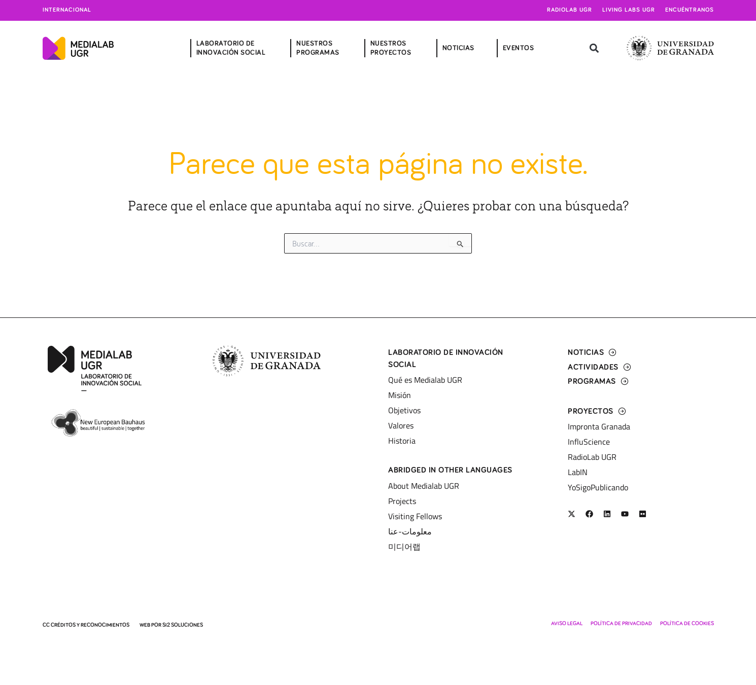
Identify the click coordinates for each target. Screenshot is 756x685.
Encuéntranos (689, 10)
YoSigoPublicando (598, 487)
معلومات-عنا (410, 531)
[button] (594, 48)
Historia (402, 441)
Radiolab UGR (569, 10)
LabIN (578, 472)
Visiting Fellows (415, 516)
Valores (401, 425)
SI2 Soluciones (182, 625)
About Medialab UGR (423, 486)
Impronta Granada (599, 426)
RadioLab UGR (592, 457)
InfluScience (589, 442)
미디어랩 (404, 547)
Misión (399, 395)
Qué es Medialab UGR (425, 380)
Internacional (67, 10)
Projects (402, 501)
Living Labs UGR (628, 10)
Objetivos (404, 410)
